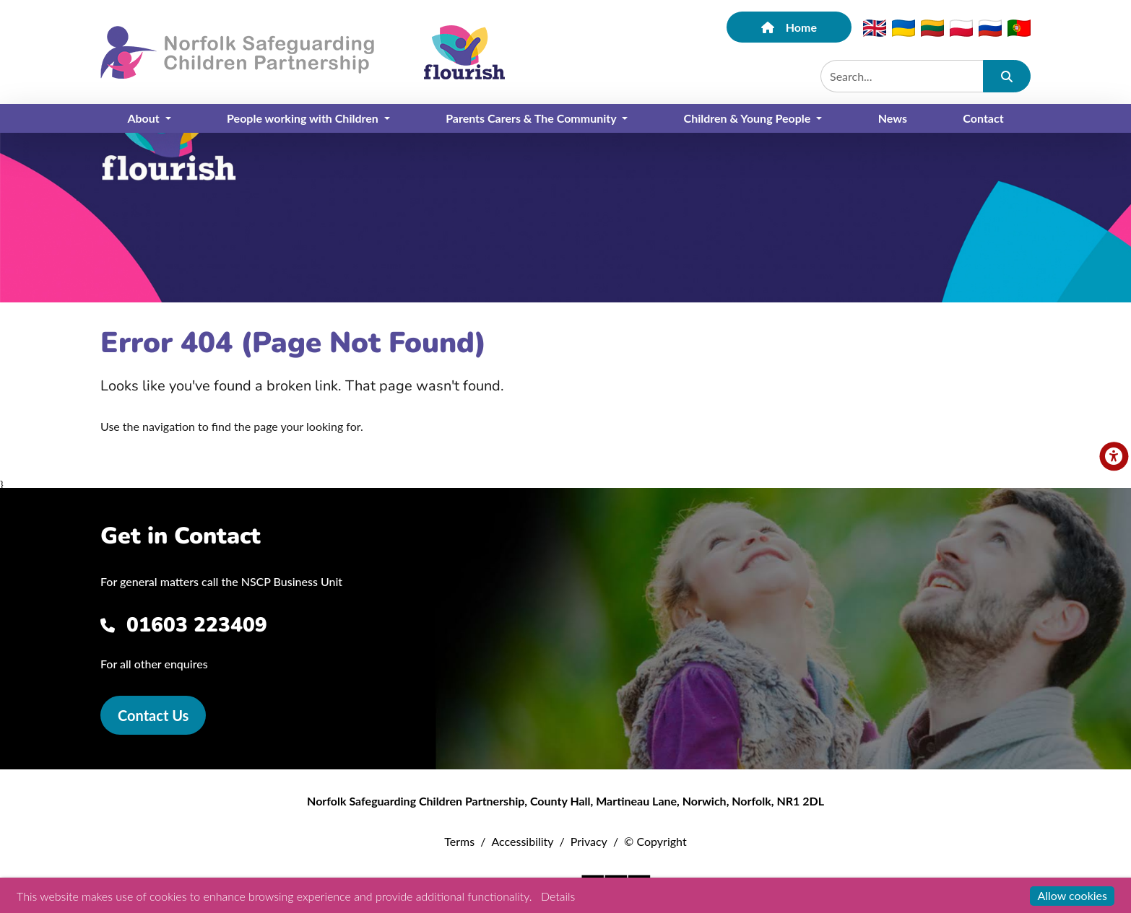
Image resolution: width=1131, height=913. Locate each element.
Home (789, 27)
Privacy (589, 841)
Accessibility (522, 841)
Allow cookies (1072, 895)
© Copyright (655, 841)
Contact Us (153, 715)
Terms (459, 841)
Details (558, 896)
